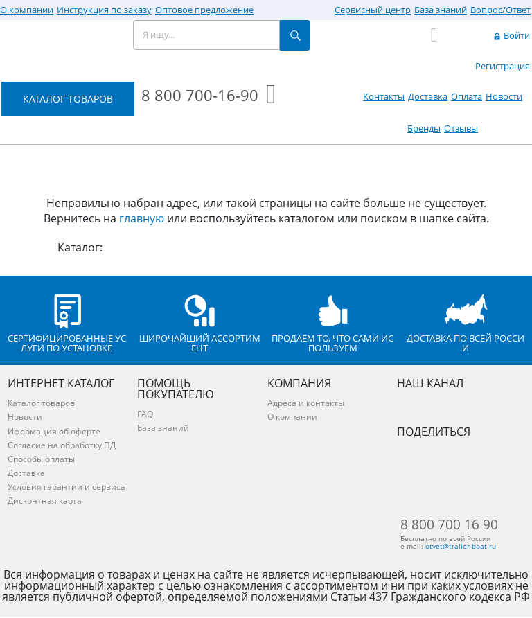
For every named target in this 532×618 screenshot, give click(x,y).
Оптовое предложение (204, 9)
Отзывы (461, 128)
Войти (511, 35)
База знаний (440, 9)
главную (141, 218)
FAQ (145, 414)
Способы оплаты (41, 459)
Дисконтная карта (45, 500)
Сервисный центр (373, 9)
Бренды (424, 128)
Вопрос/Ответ (500, 9)
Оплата (466, 96)
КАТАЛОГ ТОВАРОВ (68, 98)
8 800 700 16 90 (449, 525)
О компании (26, 9)
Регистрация (502, 66)
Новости (504, 96)
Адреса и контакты (305, 403)
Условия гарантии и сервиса (66, 487)
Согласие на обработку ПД (62, 445)
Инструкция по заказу (104, 9)
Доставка (427, 96)
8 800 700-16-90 (199, 95)
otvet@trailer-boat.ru (464, 547)
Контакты (384, 96)
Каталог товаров (41, 403)
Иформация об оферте (54, 431)
